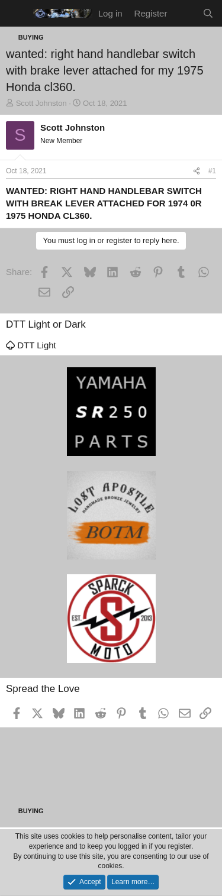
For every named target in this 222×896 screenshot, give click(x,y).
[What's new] (184, 13)
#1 (212, 171)
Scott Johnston (41, 103)
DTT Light (31, 345)
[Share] (196, 171)
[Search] (208, 13)
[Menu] (16, 13)
